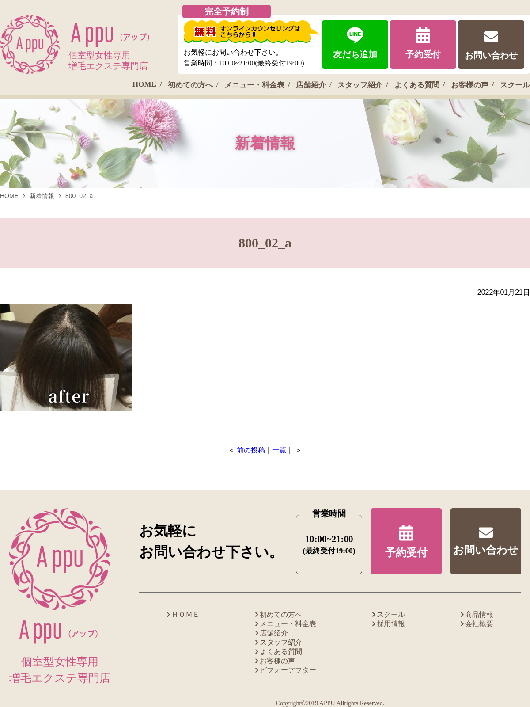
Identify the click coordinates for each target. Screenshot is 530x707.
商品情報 (479, 614)
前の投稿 (251, 450)
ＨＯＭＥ (185, 614)
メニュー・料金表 (254, 85)
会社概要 (479, 623)
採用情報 (391, 623)
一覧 (279, 450)
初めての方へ (190, 85)
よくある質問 (416, 85)
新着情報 (42, 195)
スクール (515, 85)
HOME (144, 84)
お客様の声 (469, 85)
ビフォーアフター (288, 670)
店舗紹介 (311, 85)
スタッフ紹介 (359, 85)
